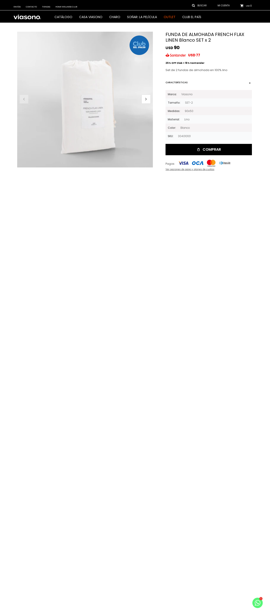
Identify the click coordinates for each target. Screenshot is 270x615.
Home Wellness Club (66, 6)
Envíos (17, 6)
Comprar (212, 149)
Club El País (191, 17)
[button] (146, 99)
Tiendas (46, 6)
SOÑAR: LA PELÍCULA (142, 17)
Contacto (31, 6)
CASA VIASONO (90, 17)
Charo (114, 17)
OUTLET (169, 17)
